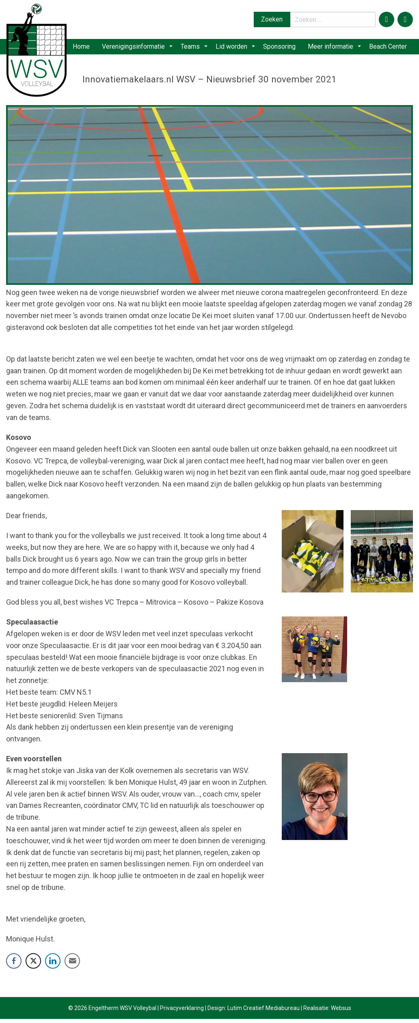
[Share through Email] (72, 965)
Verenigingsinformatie (143, 48)
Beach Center (387, 48)
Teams (197, 48)
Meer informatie (333, 48)
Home (90, 48)
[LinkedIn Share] (52, 965)
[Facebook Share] (14, 965)
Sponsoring (281, 48)
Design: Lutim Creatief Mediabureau (253, 1012)
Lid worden (236, 48)
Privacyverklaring (182, 1012)
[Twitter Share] (33, 965)
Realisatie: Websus (327, 1012)
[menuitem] (91, 48)
